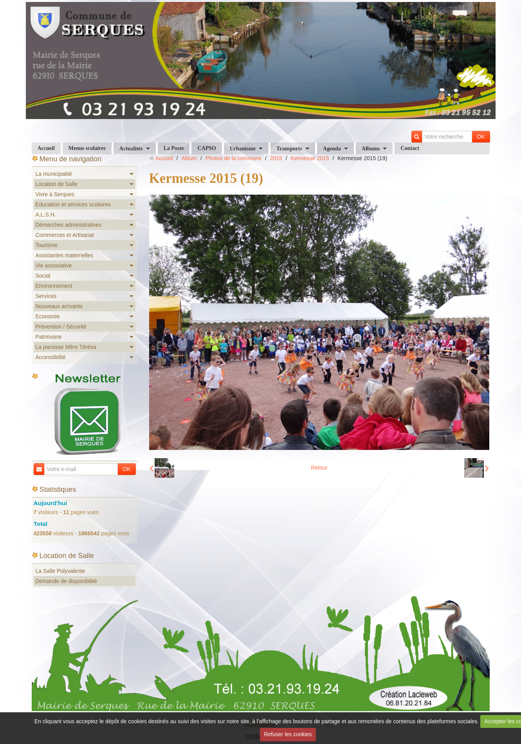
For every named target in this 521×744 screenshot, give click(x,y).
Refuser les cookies (288, 734)
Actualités (131, 149)
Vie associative (54, 265)
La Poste (174, 148)
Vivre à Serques (55, 194)
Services (46, 296)
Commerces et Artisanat (65, 235)
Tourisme (47, 245)
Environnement (54, 286)
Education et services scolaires (73, 204)
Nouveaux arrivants (59, 306)
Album (189, 158)
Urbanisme (243, 149)
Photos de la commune (233, 158)
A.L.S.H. (46, 214)
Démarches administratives (69, 225)
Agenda (332, 149)
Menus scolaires (87, 148)
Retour (319, 467)
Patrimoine (49, 337)
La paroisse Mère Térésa (66, 347)
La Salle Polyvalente (60, 571)
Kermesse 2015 (310, 158)
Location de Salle (57, 184)
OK (481, 137)
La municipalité (54, 174)
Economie (48, 316)
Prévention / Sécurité (61, 326)
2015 (276, 158)
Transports (289, 149)
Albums (371, 149)
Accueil (46, 148)
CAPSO (206, 148)
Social (43, 276)
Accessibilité (51, 357)
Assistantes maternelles (65, 255)
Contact (409, 148)
